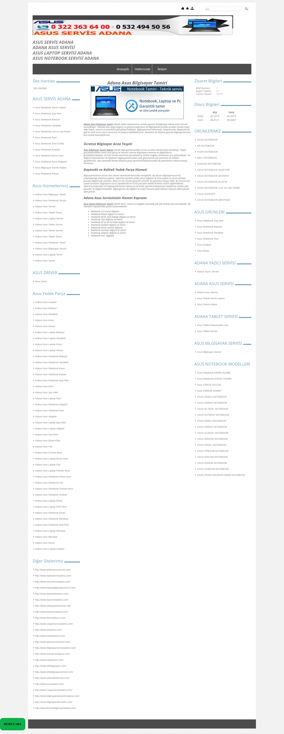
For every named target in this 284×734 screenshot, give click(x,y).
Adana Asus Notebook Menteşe (51, 518)
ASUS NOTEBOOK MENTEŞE (213, 200)
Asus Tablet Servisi (207, 331)
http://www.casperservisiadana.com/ (54, 623)
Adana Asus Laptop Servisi (49, 218)
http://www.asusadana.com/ (49, 684)
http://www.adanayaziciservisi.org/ (53, 605)
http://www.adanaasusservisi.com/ (53, 569)
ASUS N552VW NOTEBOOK (212, 439)
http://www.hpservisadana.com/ (51, 611)
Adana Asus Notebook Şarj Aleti (52, 380)
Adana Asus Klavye (45, 326)
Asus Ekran (203, 250)
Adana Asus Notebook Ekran (50, 512)
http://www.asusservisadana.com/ (52, 581)
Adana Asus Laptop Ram (48, 398)
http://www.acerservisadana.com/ (52, 654)
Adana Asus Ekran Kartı (47, 440)
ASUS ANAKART (206, 194)
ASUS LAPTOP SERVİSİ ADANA (62, 53)
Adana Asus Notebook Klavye (50, 374)
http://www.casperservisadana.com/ (53, 690)
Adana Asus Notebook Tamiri (50, 242)
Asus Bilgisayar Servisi (209, 352)
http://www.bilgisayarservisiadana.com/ (55, 647)
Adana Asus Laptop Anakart (49, 548)
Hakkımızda (142, 69)
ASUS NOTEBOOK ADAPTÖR (213, 169)
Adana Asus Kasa (44, 320)
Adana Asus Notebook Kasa (50, 368)
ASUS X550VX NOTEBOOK (212, 427)
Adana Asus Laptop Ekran (49, 500)
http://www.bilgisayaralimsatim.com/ (53, 702)
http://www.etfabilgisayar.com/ (50, 666)
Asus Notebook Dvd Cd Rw (49, 143)
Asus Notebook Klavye (47, 173)
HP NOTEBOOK (206, 145)
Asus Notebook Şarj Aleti (48, 113)
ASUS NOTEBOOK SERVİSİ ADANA (66, 58)
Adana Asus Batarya (46, 308)
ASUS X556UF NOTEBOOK (212, 402)
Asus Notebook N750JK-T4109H (214, 378)
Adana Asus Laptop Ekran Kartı (51, 458)
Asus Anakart (204, 244)
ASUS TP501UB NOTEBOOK (213, 451)
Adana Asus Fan (43, 446)
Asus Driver (41, 281)
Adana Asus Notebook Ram (49, 410)
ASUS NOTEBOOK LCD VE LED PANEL (218, 188)
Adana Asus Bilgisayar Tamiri (50, 194)
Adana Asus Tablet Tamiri (48, 236)
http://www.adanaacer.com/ (49, 660)
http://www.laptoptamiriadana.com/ (53, 575)
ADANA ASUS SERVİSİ (54, 47)
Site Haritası (40, 88)
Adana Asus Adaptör (46, 416)
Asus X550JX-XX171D (209, 384)
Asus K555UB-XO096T (209, 390)
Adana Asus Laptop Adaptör (50, 428)
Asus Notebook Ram (46, 137)
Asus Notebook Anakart (47, 149)
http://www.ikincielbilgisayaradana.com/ (55, 708)
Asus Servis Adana (207, 304)
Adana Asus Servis (45, 260)
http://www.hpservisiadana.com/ (51, 599)
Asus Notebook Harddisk (48, 125)
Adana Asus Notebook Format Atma (54, 488)
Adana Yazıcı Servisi (208, 271)
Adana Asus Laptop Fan (47, 464)
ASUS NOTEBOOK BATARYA (213, 175)
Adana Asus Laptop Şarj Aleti (50, 422)
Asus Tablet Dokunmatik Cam (212, 325)
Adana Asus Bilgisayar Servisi (50, 248)
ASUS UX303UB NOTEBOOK (213, 469)
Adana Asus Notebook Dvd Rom (52, 524)
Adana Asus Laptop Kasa (48, 344)
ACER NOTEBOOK (207, 151)
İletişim (162, 69)
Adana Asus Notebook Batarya (51, 356)
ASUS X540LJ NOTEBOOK (211, 421)
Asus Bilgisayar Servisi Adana (50, 167)
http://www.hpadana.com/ (48, 629)
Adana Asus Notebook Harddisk (52, 362)
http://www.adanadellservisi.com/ (52, 678)
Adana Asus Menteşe (46, 536)
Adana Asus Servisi (45, 206)
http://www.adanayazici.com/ (50, 635)
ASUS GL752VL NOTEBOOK (212, 408)
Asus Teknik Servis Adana (211, 298)
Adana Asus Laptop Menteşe (50, 530)
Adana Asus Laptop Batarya (49, 332)
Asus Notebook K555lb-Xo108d (213, 372)
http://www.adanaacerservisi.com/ (52, 641)
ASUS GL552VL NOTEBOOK (212, 433)
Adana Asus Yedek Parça (48, 212)
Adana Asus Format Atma (48, 452)
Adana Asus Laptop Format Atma (52, 470)
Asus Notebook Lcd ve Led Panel (52, 131)
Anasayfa (123, 69)
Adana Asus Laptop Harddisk (50, 338)
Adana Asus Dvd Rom (46, 434)
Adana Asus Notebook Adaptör (51, 404)
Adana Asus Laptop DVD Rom (51, 506)
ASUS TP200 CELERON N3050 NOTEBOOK (221, 475)
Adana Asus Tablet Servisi (49, 224)
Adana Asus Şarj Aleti (46, 392)
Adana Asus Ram (44, 386)
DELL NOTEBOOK (207, 157)
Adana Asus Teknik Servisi (49, 230)
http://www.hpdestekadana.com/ (52, 593)
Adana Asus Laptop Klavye (49, 350)
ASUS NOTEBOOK (207, 139)
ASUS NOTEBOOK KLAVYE (212, 181)
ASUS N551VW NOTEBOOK (212, 457)
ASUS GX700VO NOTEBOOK (213, 414)
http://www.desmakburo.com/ (50, 617)
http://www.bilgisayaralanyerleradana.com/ (57, 696)
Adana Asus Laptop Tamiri (49, 254)
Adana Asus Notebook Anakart (51, 494)
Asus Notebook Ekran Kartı (49, 155)
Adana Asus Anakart (46, 302)
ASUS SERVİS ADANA (53, 42)
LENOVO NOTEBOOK (209, 163)
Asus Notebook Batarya (47, 119)
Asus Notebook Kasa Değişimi (51, 161)
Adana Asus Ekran (45, 542)
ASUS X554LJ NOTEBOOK (211, 445)
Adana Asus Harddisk (46, 314)
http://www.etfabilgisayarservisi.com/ (54, 672)
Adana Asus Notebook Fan (49, 482)
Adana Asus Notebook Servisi (50, 200)
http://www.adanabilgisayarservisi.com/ (55, 587)
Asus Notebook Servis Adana (50, 107)
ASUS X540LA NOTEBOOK (212, 396)
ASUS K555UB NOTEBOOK (212, 463)
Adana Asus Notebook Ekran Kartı (53, 476)
